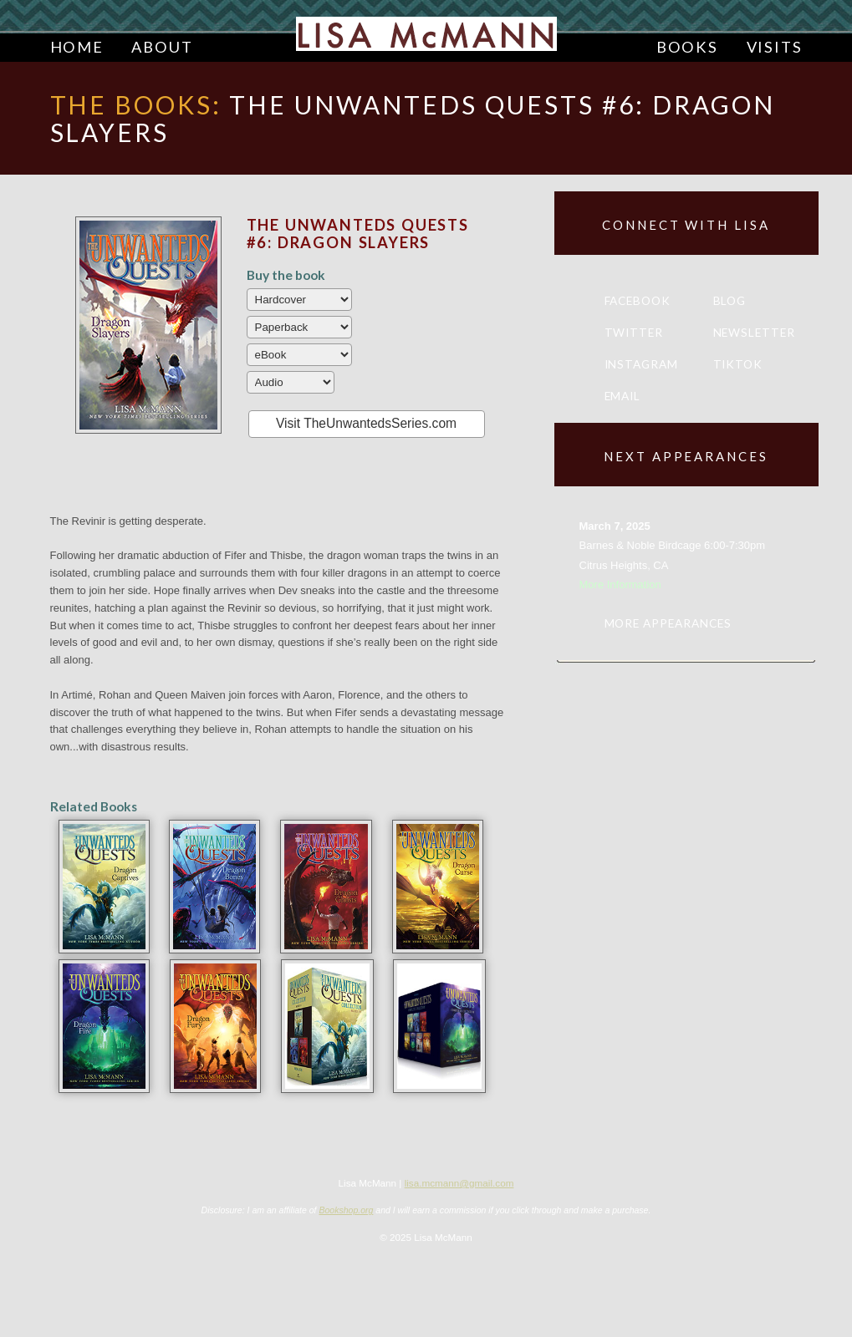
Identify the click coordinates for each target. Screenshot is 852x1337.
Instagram (642, 364)
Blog (730, 301)
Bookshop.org (346, 1210)
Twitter (634, 332)
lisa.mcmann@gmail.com (459, 1182)
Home (77, 47)
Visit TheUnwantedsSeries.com (366, 423)
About (161, 47)
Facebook (638, 301)
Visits (775, 47)
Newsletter (754, 332)
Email (623, 396)
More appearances (668, 623)
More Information (620, 584)
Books (687, 47)
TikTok (738, 364)
